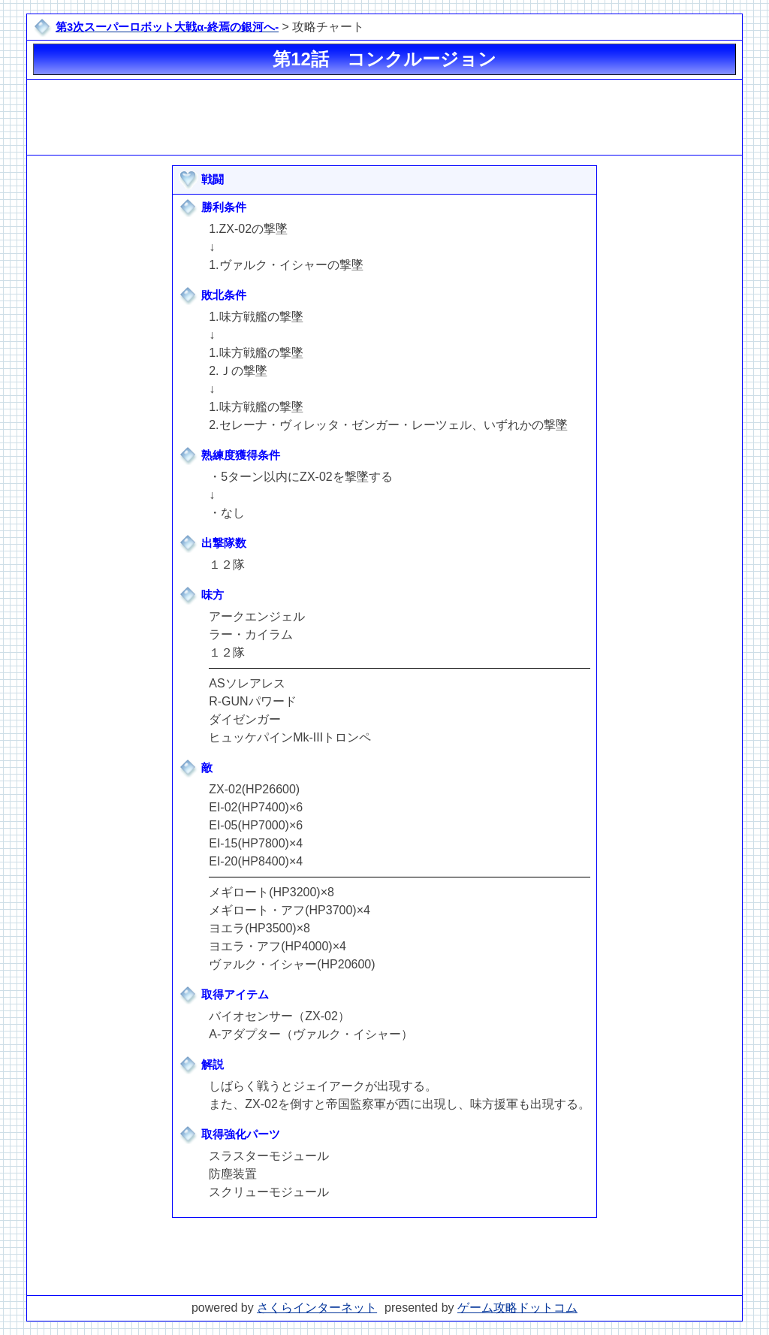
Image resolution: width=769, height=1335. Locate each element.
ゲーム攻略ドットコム (517, 1307)
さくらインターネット (317, 1307)
